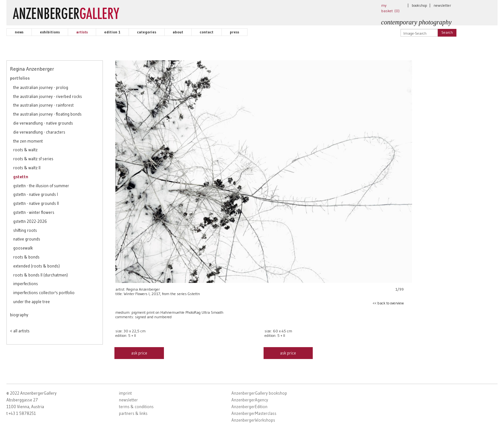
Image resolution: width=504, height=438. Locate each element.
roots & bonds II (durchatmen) (40, 274)
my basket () (390, 8)
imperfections (25, 283)
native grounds (26, 238)
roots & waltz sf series (33, 158)
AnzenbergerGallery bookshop (259, 393)
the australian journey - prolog (40, 87)
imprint (125, 393)
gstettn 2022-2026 (30, 221)
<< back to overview (388, 303)
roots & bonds (26, 256)
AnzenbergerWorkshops (253, 420)
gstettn (20, 176)
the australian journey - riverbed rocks (47, 96)
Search (447, 32)
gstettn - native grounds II (36, 203)
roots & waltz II (26, 167)
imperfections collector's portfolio (44, 292)
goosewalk (23, 247)
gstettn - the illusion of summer (41, 185)
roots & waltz (25, 149)
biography (19, 314)
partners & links (133, 413)
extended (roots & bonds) (36, 265)
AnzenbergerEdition (249, 406)
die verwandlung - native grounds (43, 123)
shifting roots (25, 230)
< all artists (20, 330)
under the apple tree (31, 301)
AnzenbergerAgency (249, 399)
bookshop (419, 5)
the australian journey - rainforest (43, 105)
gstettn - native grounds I (35, 194)
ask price (139, 352)
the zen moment (28, 141)
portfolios (20, 78)
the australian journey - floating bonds (47, 114)
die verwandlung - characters (39, 132)
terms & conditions (136, 406)
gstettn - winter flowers (33, 212)
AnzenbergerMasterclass (253, 413)
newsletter (442, 5)
